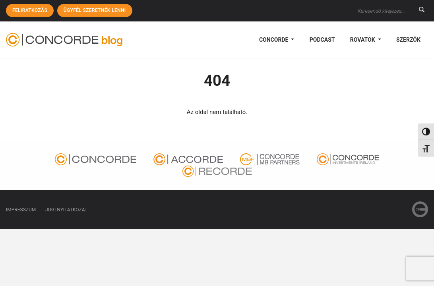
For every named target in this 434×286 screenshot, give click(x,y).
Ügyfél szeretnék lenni (95, 10)
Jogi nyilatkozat (66, 210)
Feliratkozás (29, 10)
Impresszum (21, 210)
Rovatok (363, 40)
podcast (322, 40)
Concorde (274, 40)
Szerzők (408, 40)
